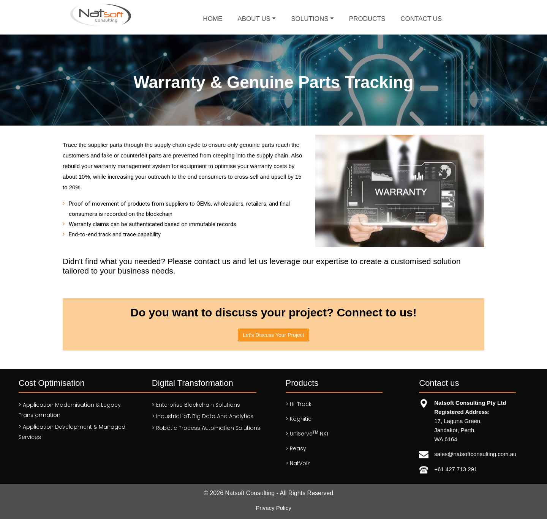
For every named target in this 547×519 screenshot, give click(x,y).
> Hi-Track (298, 404)
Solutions (309, 18)
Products (367, 18)
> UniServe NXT (307, 433)
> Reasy (296, 448)
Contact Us (421, 18)
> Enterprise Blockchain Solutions (196, 405)
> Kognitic (298, 419)
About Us (253, 18)
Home (212, 18)
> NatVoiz (298, 463)
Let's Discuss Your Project (273, 335)
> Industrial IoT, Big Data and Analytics (202, 416)
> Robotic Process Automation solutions (206, 428)
